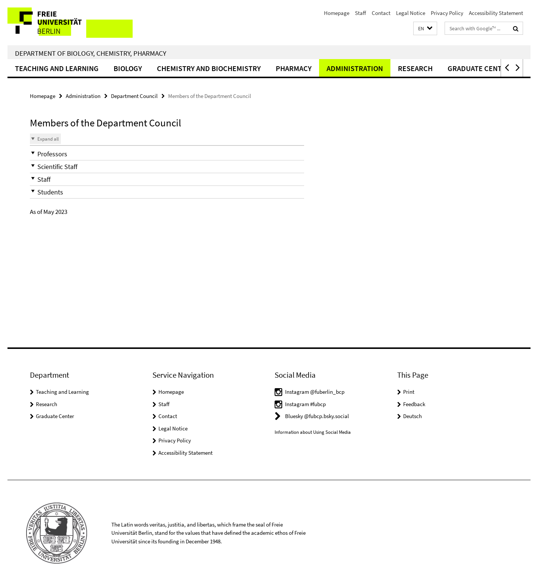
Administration (355, 68)
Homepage (336, 12)
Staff (360, 12)
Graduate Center (55, 416)
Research (415, 68)
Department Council (134, 95)
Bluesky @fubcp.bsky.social (317, 416)
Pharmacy (294, 68)
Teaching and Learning (57, 68)
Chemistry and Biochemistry (209, 68)
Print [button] (408, 391)
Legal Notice (410, 12)
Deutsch (412, 416)
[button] (425, 29)
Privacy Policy (447, 12)
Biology (128, 68)
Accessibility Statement (496, 12)
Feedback (414, 404)
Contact (381, 12)
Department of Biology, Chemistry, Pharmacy (90, 53)
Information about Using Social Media (313, 432)
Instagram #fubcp (305, 404)
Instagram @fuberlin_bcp (314, 391)
